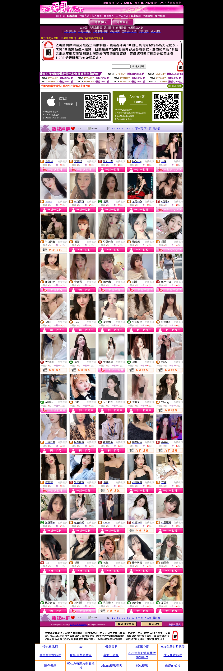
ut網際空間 (142, 646)
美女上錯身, (111, 655)
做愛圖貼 (111, 646)
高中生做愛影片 (50, 655)
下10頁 (147, 128)
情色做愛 (50, 665)
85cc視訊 (142, 665)
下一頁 (139, 128)
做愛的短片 (172, 665)
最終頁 (156, 128)
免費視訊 (62, 161)
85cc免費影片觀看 (173, 646)
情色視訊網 (50, 646)
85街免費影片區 (81, 655)
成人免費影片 (173, 655)
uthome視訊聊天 (111, 665)
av (80, 647)
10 (133, 128)
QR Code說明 (175, 86)
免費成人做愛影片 (79, 624)
